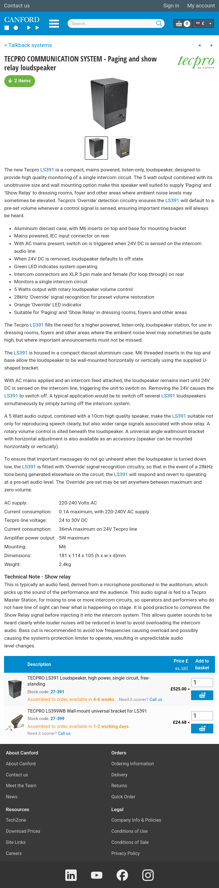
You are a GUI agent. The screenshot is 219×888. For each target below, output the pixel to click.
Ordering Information (132, 763)
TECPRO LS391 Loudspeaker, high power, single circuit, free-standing (88, 681)
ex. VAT (181, 668)
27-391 (57, 691)
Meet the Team (21, 785)
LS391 (47, 170)
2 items (20, 80)
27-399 (57, 718)
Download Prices (23, 831)
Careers (14, 853)
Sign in (171, 6)
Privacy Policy (125, 853)
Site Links (16, 842)
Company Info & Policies (136, 820)
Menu (54, 24)
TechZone (16, 820)
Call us (155, 699)
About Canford (21, 763)
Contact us (17, 6)
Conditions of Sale (130, 842)
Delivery (119, 775)
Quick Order (123, 796)
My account (201, 6)
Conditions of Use (129, 831)
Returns (119, 785)
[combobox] (116, 23)
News (12, 796)
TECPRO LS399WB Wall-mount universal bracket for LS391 (87, 711)
